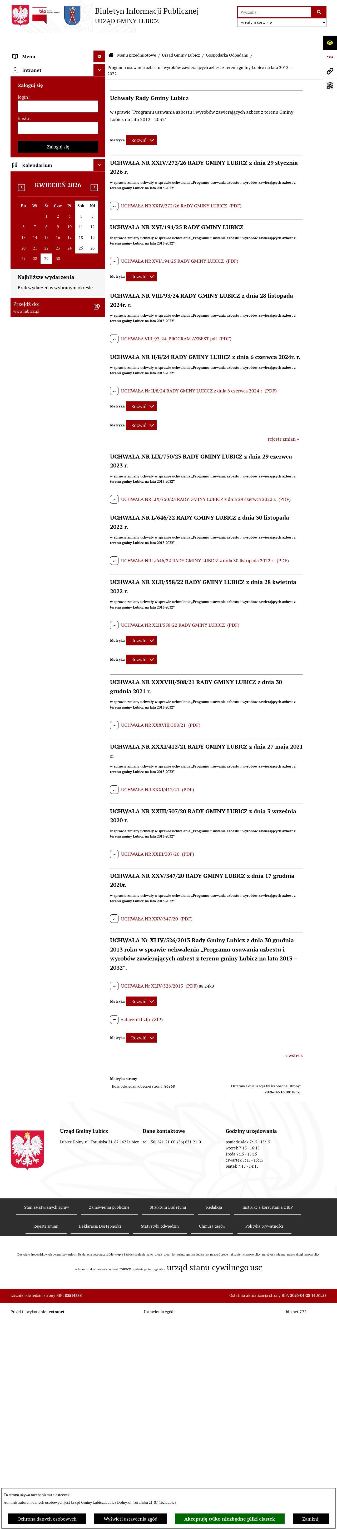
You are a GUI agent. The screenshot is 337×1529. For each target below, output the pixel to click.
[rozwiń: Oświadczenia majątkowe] (101, 902)
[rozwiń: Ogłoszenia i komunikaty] (101, 871)
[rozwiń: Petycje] (101, 622)
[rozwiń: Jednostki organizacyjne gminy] (101, 841)
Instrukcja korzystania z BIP (267, 1415)
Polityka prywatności (264, 1434)
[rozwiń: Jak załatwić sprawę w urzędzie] (101, 637)
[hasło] (58, 1121)
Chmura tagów (212, 1434)
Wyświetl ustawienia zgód (130, 1519)
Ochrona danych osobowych (47, 1519)
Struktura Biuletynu (168, 1415)
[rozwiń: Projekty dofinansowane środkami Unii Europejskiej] (101, 796)
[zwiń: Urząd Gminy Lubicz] (101, 144)
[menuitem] (58, 68)
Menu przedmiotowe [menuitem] (34, 52)
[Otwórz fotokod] (330, 85)
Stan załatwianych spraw (46, 1415)
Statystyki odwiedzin (160, 1434)
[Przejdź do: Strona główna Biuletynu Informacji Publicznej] (111, 39)
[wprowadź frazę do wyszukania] (274, 12)
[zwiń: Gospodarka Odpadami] (101, 190)
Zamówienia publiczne (109, 1415)
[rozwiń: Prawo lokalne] (101, 129)
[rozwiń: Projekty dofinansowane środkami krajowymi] (101, 818)
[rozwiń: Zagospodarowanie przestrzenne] (101, 456)
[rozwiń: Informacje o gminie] (101, 68)
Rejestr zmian (45, 1434)
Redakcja (214, 1415)
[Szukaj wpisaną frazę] (319, 12)
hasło (23, 1112)
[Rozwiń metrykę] (141, 124)
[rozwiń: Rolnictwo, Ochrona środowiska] (101, 478)
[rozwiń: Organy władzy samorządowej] (101, 83)
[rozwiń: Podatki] (101, 494)
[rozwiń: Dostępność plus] (101, 985)
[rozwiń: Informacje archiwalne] (101, 441)
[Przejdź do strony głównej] (105, 15)
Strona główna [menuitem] (28, 1038)
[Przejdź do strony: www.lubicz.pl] (330, 71)
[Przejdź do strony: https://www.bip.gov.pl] (330, 57)
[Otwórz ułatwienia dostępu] (330, 43)
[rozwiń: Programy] (101, 955)
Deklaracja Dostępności (100, 1434)
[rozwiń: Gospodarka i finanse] (101, 735)
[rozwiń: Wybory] (101, 113)
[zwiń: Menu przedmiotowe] (101, 53)
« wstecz (294, 1040)
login (23, 1090)
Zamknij (311, 1519)
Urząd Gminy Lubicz (181, 39)
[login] (58, 1100)
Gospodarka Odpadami (227, 39)
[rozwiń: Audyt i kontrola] (101, 886)
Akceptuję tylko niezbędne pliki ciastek (229, 1519)
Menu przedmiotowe (136, 39)
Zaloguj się (58, 1140)
